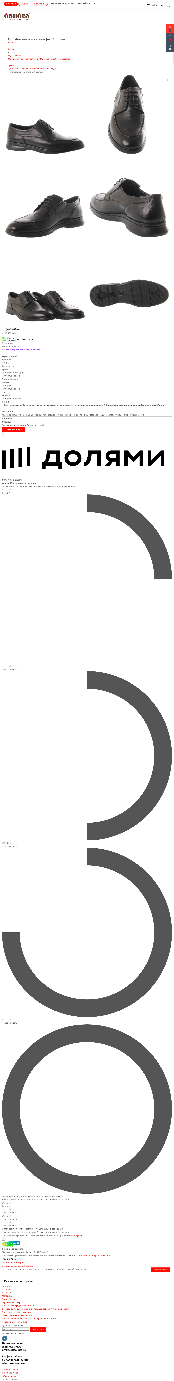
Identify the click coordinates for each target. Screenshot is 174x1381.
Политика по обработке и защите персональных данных (30, 1318)
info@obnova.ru (9, 1376)
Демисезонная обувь (18, 68)
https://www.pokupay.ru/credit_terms (93, 1255)
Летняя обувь (49, 68)
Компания (7, 1286)
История (6, 1289)
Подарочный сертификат (14, 1321)
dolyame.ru (79, 1235)
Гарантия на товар (11, 1302)
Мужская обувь (47, 58)
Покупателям (8, 1299)
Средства (65, 58)
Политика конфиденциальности (18, 1305)
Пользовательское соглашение (17, 1312)
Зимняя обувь (36, 68)
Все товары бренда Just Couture (17, 1265)
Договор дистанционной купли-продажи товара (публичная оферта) (36, 1308)
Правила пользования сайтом (17, 1315)
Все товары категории (13, 1262)
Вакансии (7, 1292)
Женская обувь (15, 58)
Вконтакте (4, 1338)
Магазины (7, 1295)
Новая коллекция (31, 58)
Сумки (58, 58)
